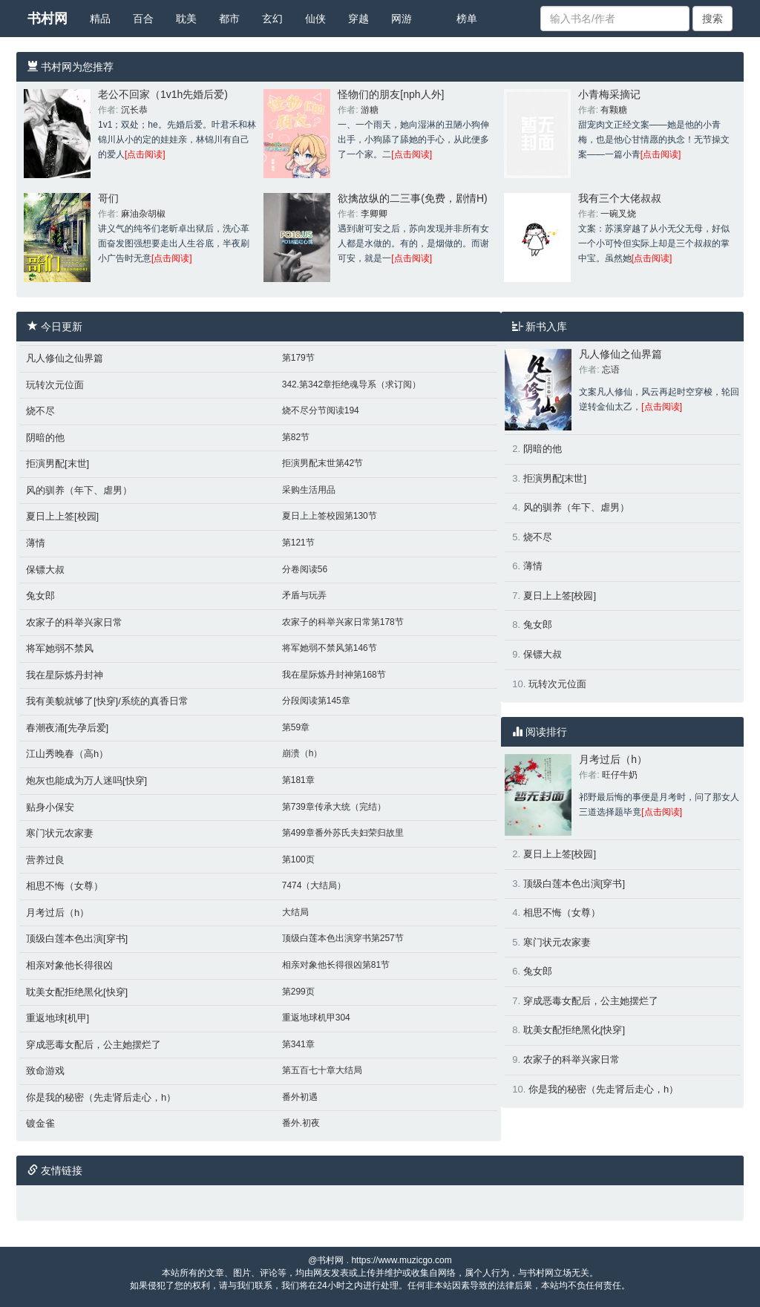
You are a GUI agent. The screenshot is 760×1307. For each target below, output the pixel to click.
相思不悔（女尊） (64, 885)
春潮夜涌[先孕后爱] (67, 727)
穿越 (358, 18)
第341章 (298, 1044)
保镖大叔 (45, 569)
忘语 (611, 369)
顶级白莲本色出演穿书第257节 (343, 938)
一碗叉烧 (618, 214)
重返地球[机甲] (57, 1017)
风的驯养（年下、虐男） (79, 490)
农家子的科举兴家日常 (74, 622)
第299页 (298, 991)
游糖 (370, 110)
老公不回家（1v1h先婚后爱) (163, 94)
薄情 (35, 542)
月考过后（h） (57, 912)
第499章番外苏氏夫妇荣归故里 (343, 833)
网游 (401, 18)
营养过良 (45, 859)
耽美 (186, 18)
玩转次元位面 (55, 384)
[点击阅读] (145, 154)
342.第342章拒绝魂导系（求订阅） (351, 384)
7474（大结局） (314, 885)
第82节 (295, 437)
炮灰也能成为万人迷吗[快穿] (86, 780)
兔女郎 (40, 595)
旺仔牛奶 (620, 775)
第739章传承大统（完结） (334, 807)
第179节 (298, 358)
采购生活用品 (308, 490)
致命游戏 (45, 1070)
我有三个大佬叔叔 (619, 198)
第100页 (298, 859)
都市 (229, 18)
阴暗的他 (45, 437)
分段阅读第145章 (316, 700)
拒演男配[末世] (57, 463)
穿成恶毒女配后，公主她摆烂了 (93, 1044)
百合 (143, 18)
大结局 (295, 912)
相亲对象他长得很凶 (69, 965)
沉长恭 (134, 110)
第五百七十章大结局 (322, 1070)
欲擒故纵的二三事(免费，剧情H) (412, 198)
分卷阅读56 (304, 569)
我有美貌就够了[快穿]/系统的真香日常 (107, 701)
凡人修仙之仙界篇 (64, 358)
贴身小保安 (50, 807)
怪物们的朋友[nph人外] (391, 94)
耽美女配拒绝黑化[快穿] (77, 992)
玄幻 (272, 18)
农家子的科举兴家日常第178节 (343, 622)
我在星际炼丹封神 (64, 675)
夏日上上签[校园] (62, 516)
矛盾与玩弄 (304, 595)
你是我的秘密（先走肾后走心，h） (101, 1097)
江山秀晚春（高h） (67, 753)
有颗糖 (613, 110)
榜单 (466, 18)
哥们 (108, 198)
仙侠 (315, 18)
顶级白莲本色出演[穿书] (77, 938)
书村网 (47, 18)
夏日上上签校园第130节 (329, 516)
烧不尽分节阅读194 (320, 410)
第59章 (295, 727)
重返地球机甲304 (316, 1017)
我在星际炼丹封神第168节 (334, 674)
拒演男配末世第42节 (322, 463)
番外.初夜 (301, 1123)
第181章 (298, 780)
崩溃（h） (302, 753)
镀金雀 (40, 1123)
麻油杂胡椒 (143, 214)
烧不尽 (40, 410)
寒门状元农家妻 (60, 833)
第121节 (298, 542)
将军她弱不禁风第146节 (329, 648)
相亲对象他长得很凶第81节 (336, 965)
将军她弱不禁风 (60, 648)
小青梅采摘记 (609, 94)
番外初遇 (300, 1097)
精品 (100, 18)
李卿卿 (374, 214)
